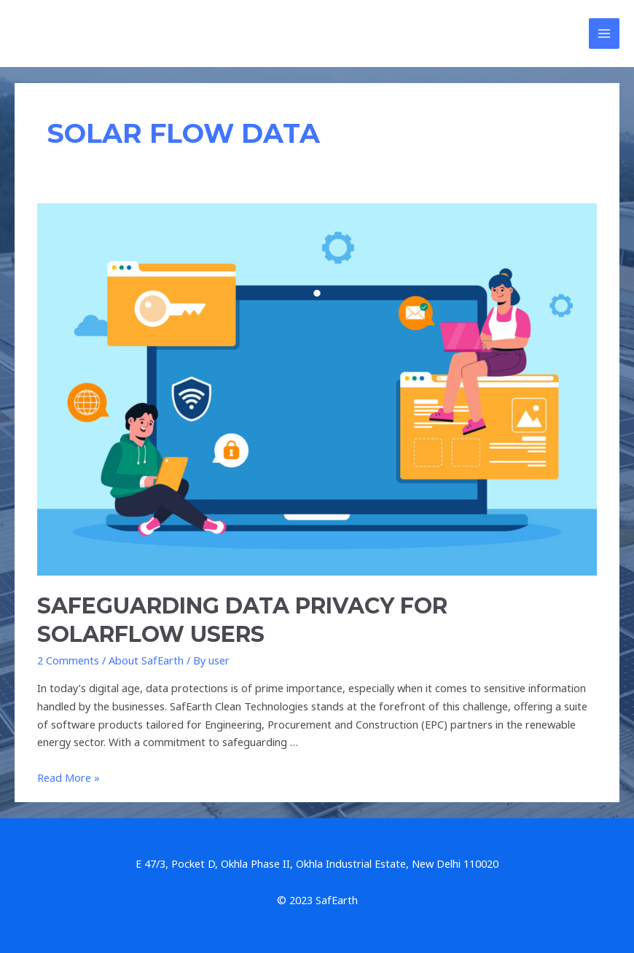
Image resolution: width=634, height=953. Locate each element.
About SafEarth (146, 660)
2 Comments (68, 660)
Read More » (68, 777)
